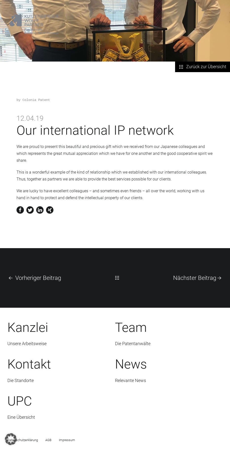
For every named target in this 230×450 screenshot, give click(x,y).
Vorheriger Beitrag (34, 277)
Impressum (67, 440)
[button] (11, 439)
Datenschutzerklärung (22, 440)
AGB (48, 440)
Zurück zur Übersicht (202, 66)
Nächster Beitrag (198, 277)
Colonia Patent (36, 100)
